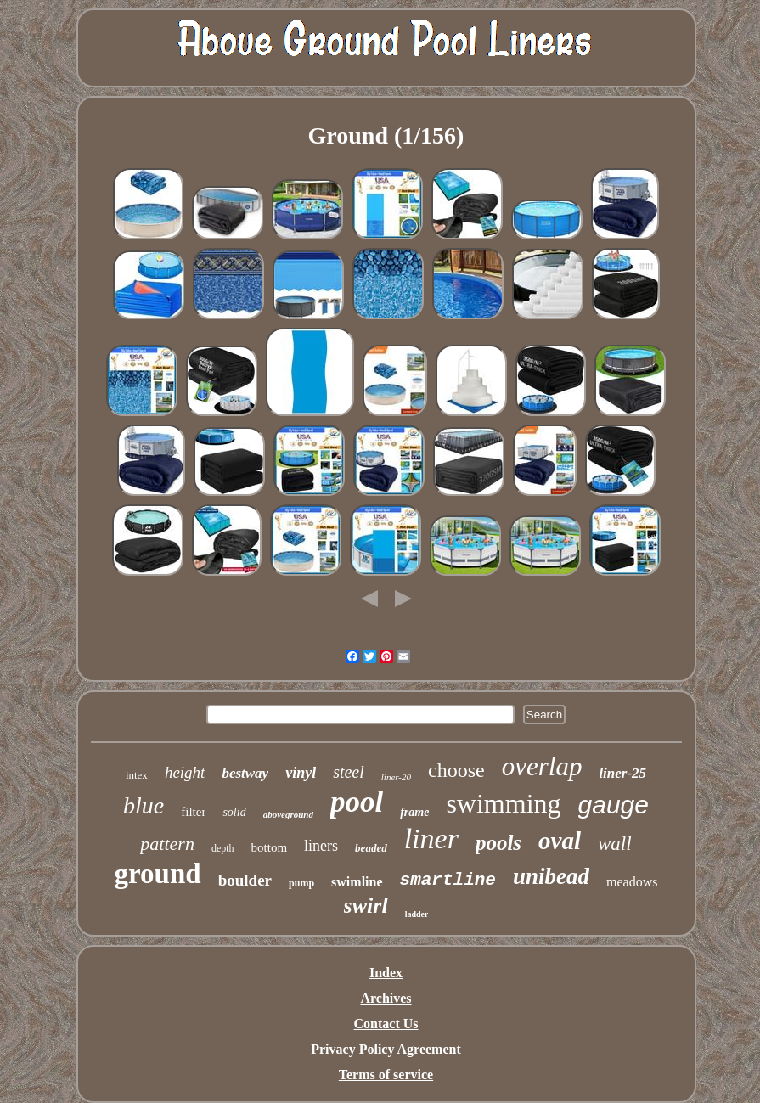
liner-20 (396, 777)
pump (301, 883)
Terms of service (386, 1074)
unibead (551, 876)
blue (143, 805)
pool (356, 802)
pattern (167, 843)
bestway (245, 773)
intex (137, 774)
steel (348, 772)
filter (193, 812)
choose (456, 770)
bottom (269, 847)
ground (158, 873)
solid (233, 812)
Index (386, 972)
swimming (503, 803)
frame (414, 812)
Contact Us (386, 1023)
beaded (371, 847)
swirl (366, 905)
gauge (613, 805)
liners (321, 845)
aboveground (288, 814)
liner (431, 838)
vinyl (300, 772)
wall (615, 843)
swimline (356, 882)
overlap (542, 766)
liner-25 (622, 773)
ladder (417, 914)
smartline (448, 880)
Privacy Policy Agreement (386, 1049)
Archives (385, 998)
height (185, 772)
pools (498, 842)
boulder (245, 880)
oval (559, 840)
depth (222, 848)
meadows (631, 882)
